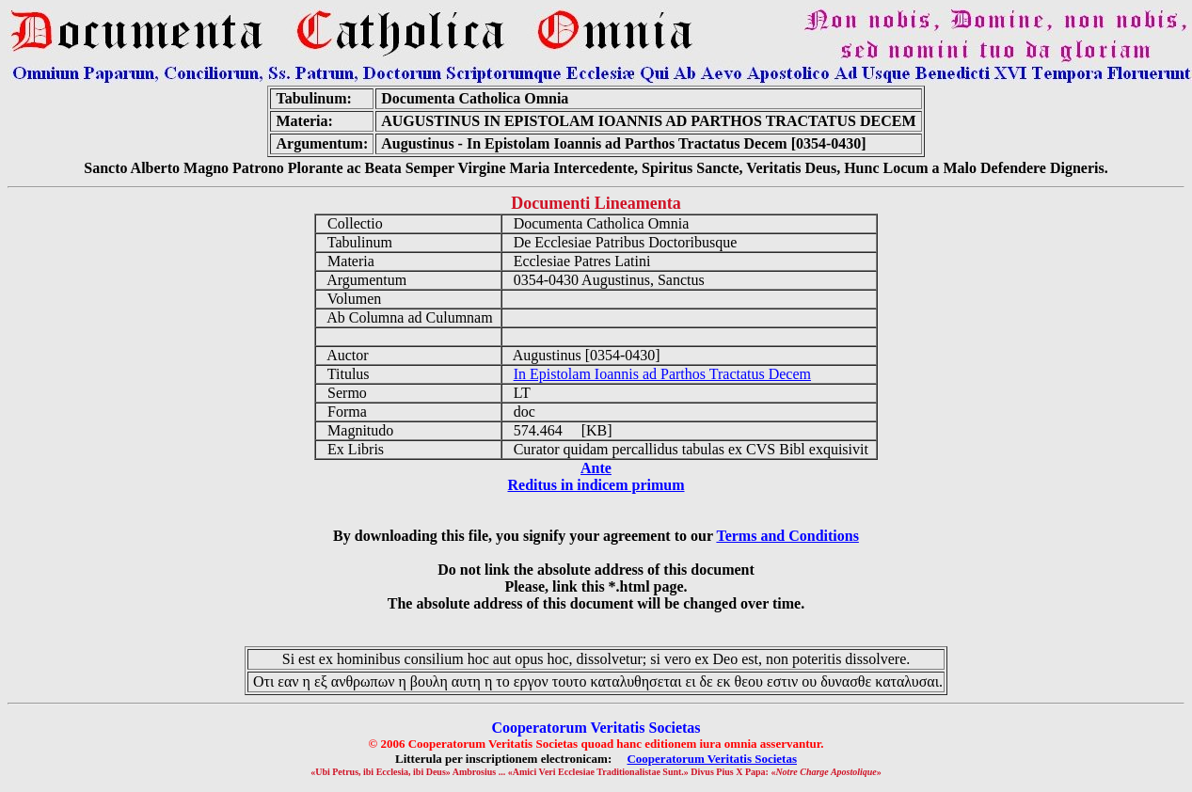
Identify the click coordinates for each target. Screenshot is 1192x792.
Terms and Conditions (787, 536)
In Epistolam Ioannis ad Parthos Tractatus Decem (662, 374)
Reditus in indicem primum (595, 485)
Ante (596, 468)
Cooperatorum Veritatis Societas (712, 759)
